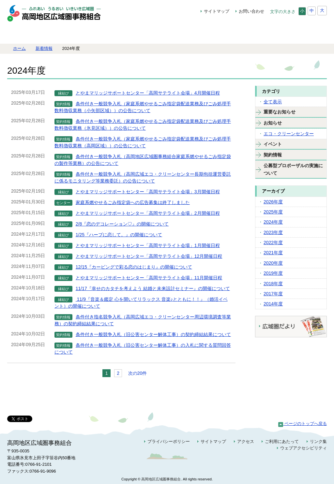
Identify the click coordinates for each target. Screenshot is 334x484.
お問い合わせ (251, 11)
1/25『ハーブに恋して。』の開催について (119, 234)
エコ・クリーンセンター (289, 133)
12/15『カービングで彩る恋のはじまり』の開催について (134, 267)
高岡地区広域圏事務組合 (61, 16)
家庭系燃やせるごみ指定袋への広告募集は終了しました (133, 202)
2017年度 (273, 293)
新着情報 (44, 48)
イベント (273, 144)
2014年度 (273, 303)
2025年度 (273, 211)
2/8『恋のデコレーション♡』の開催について (122, 224)
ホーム (23, 33)
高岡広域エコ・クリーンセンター (262, 33)
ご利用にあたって (282, 441)
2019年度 (273, 273)
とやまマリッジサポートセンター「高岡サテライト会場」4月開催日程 (148, 92)
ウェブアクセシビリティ (303, 448)
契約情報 (307, 33)
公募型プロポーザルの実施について (293, 169)
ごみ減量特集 (166, 33)
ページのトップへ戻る (302, 423)
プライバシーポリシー (168, 441)
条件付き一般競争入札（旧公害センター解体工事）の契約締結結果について (153, 334)
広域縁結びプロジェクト (116, 33)
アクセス (245, 441)
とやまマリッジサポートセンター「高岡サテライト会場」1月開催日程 (148, 245)
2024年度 (273, 222)
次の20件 (137, 373)
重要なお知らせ (280, 111)
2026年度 (273, 201)
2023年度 (273, 232)
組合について (65, 33)
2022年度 (273, 242)
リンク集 (318, 441)
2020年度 (273, 263)
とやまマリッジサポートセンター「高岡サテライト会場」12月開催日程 (149, 256)
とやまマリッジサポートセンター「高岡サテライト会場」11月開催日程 (149, 277)
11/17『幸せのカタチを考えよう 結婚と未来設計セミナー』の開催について (153, 288)
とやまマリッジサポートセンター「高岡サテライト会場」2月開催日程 (148, 213)
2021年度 (273, 252)
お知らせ (273, 122)
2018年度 (273, 283)
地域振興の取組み (214, 33)
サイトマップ (216, 11)
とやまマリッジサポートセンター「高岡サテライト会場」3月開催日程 (148, 191)
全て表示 (273, 101)
